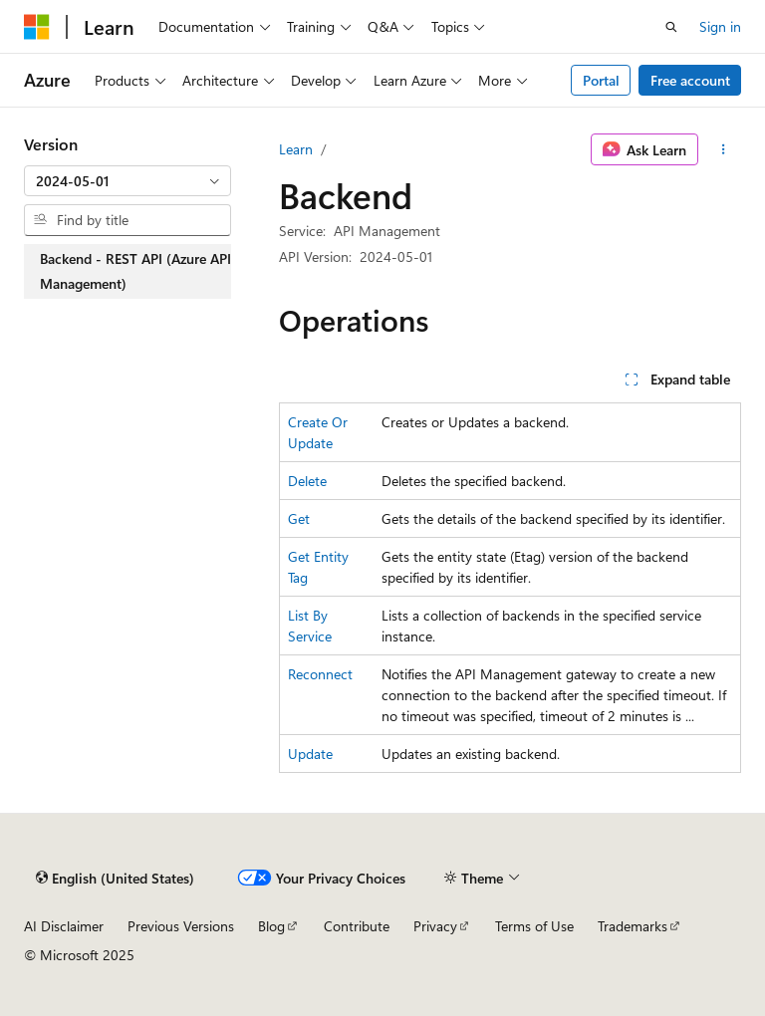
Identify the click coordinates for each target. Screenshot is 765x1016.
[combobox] (127, 181)
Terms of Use (534, 925)
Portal (601, 80)
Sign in (720, 26)
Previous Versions (181, 925)
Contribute (356, 925)
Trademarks (632, 925)
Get (299, 518)
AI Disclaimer (64, 925)
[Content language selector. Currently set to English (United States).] (115, 877)
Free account (690, 80)
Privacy (435, 925)
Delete (307, 480)
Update (310, 753)
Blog (271, 925)
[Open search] (671, 27)
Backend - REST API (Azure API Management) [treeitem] (135, 271)
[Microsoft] (37, 27)
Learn (296, 148)
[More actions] (723, 149)
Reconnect (320, 673)
